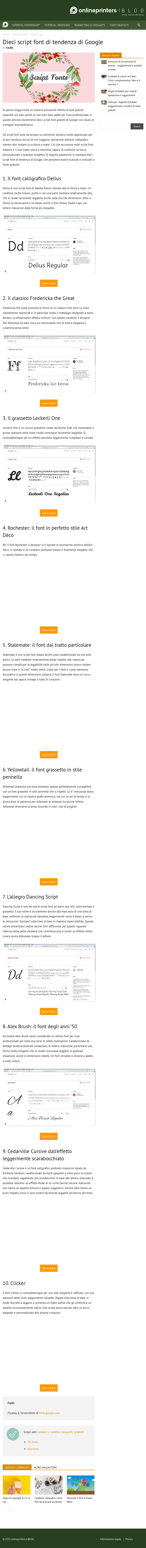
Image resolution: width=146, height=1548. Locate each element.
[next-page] (11, 1509)
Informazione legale (110, 1539)
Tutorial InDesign (49, 25)
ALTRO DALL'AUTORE (45, 1467)
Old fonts (33, 1449)
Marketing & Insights (82, 25)
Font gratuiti (111, 25)
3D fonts (33, 1442)
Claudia (9, 47)
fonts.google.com (49, 1413)
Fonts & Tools (20, 34)
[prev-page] (5, 1509)
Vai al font (48, 283)
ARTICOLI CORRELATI (17, 1467)
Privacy (129, 1539)
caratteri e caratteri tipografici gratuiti (60, 1432)
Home (6, 34)
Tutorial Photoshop (18, 25)
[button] (138, 25)
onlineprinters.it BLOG (22, 1539)
